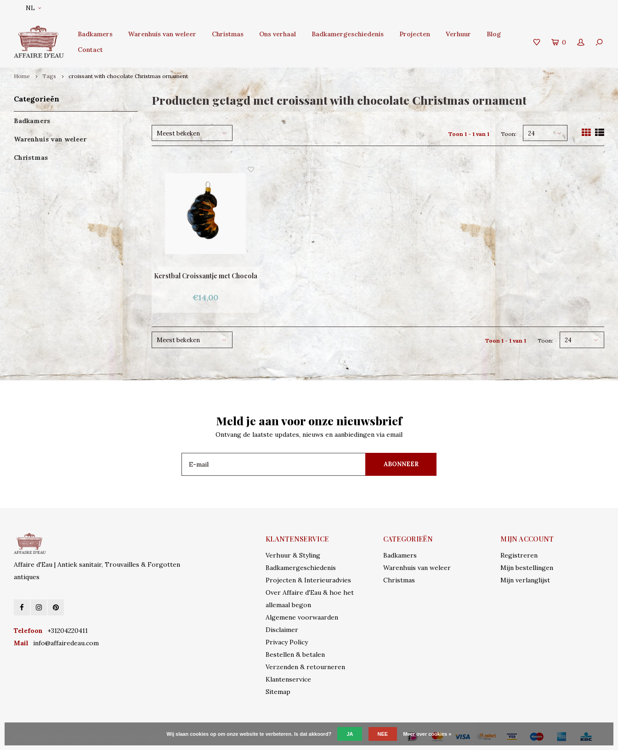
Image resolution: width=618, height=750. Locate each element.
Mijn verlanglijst (525, 580)
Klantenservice (288, 679)
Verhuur (458, 34)
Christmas (228, 34)
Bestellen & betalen (295, 654)
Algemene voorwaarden (302, 617)
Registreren (519, 555)
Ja (349, 734)
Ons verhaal (277, 34)
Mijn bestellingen (526, 568)
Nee (383, 734)
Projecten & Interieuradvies (308, 580)
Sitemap (278, 692)
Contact (90, 49)
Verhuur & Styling (293, 555)
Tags (49, 76)
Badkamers (95, 34)
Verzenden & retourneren (305, 667)
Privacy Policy (287, 642)
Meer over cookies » (427, 734)
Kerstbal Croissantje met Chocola (205, 275)
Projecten (414, 34)
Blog (494, 34)
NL (33, 8)
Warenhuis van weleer (162, 34)
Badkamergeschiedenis (348, 34)
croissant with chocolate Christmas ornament (128, 76)
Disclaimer (282, 630)
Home (22, 76)
